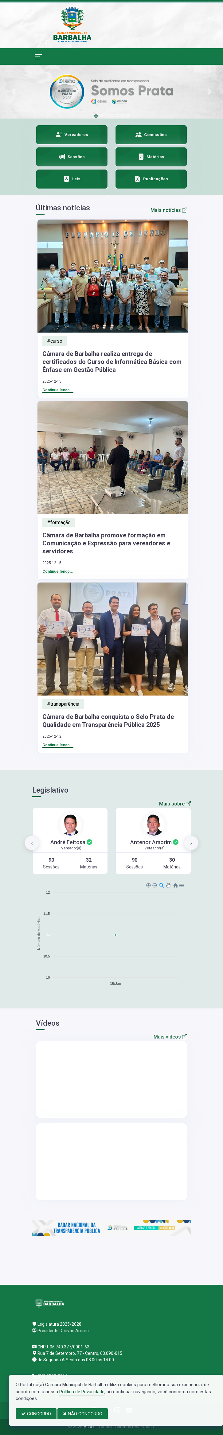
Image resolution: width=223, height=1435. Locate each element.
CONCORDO (36, 1414)
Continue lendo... (57, 390)
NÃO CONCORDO (82, 1414)
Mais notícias (169, 210)
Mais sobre (175, 804)
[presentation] (32, 843)
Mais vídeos (170, 1037)
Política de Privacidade (81, 1391)
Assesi (90, 1426)
